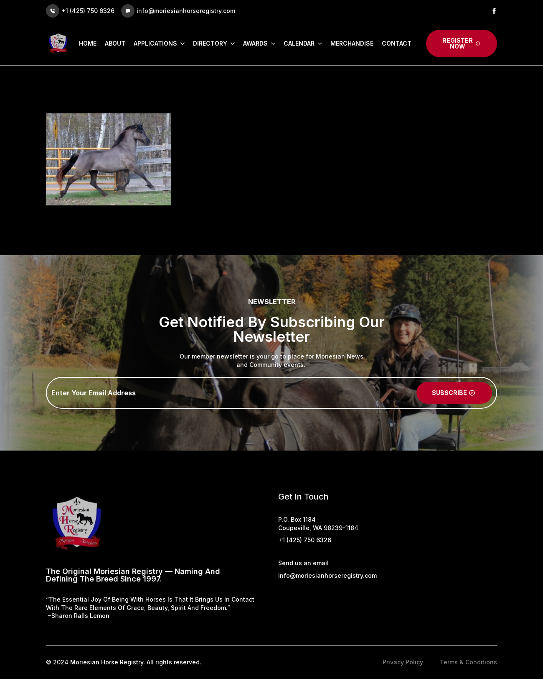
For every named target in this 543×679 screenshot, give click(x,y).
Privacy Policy (403, 662)
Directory (210, 43)
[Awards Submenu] (271, 43)
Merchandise (351, 43)
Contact (396, 43)
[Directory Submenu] (231, 43)
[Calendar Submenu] (318, 43)
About (115, 43)
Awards (255, 43)
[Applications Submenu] (181, 43)
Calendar (299, 43)
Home (87, 43)
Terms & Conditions (468, 662)
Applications (155, 43)
